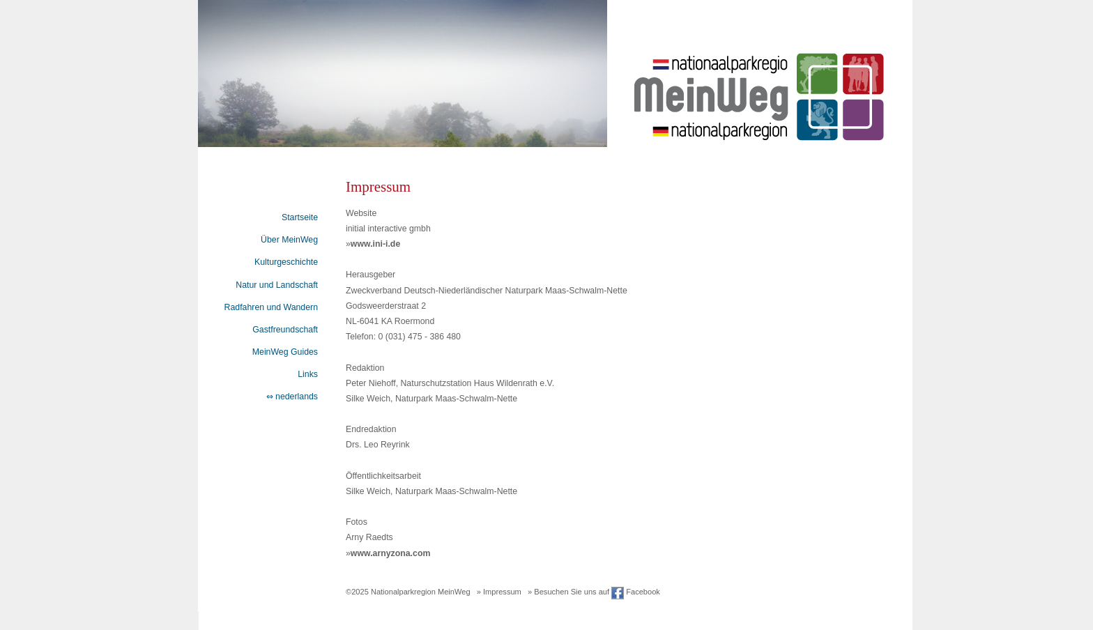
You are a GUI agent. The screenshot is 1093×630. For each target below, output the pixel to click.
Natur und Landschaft (277, 285)
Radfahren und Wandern (271, 307)
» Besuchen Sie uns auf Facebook (594, 591)
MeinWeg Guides (285, 352)
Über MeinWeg (289, 240)
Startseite (300, 217)
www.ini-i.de (375, 244)
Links (308, 374)
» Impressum (499, 591)
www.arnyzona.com (391, 553)
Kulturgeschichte (286, 262)
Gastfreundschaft (285, 330)
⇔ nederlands (292, 396)
